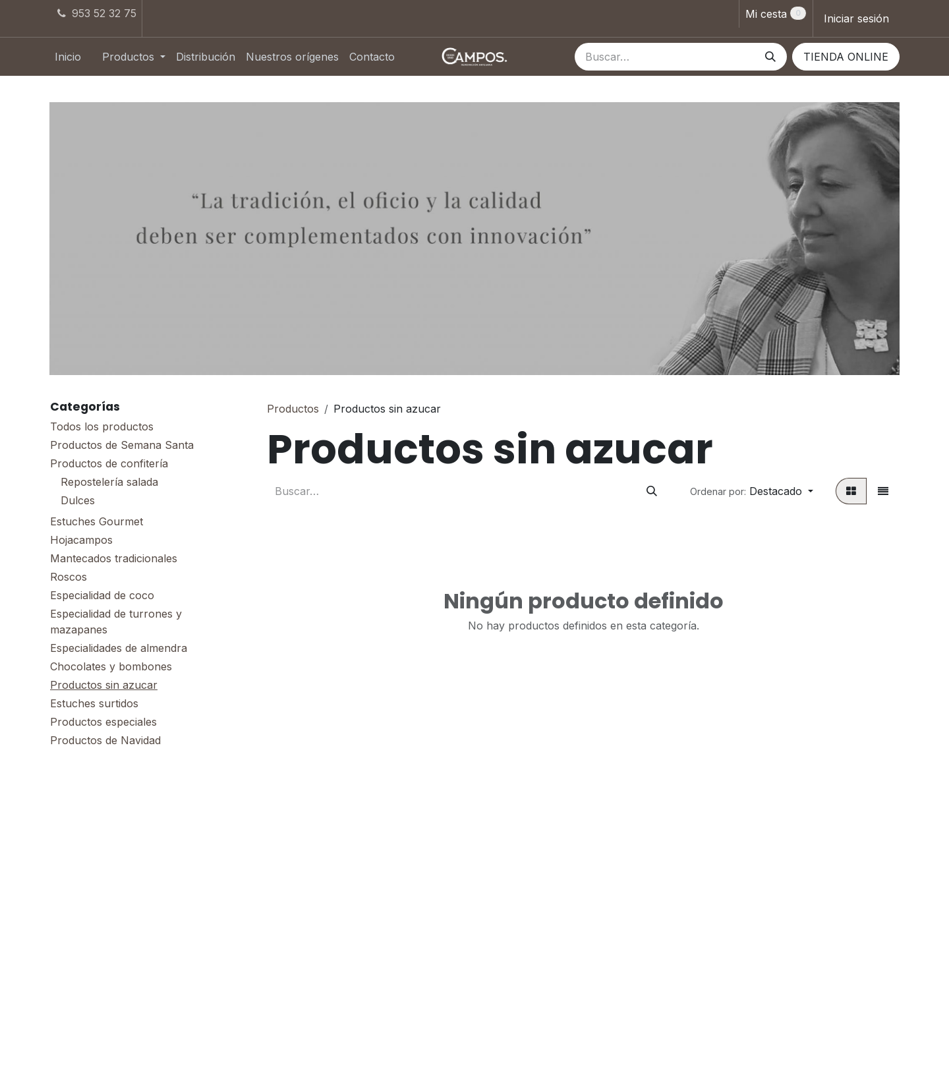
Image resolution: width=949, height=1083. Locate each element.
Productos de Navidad (105, 740)
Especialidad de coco (102, 595)
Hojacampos (81, 539)
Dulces (78, 500)
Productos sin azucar (104, 684)
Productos (293, 408)
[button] (751, 491)
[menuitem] (67, 57)
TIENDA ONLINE (845, 56)
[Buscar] (770, 57)
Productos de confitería (109, 463)
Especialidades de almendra (118, 648)
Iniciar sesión (856, 18)
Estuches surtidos (94, 703)
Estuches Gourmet (96, 521)
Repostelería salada (109, 481)
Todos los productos (102, 426)
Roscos (68, 576)
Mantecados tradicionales (113, 558)
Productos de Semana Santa (122, 445)
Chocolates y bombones (111, 666)
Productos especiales (103, 721)
